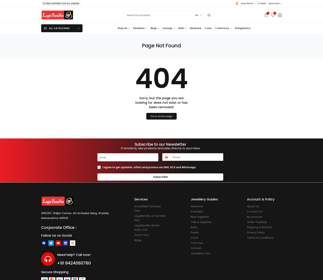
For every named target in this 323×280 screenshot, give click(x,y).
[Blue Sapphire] (200, 217)
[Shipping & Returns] (259, 227)
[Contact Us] (254, 211)
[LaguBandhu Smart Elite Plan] (150, 218)
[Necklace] (195, 28)
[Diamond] (197, 206)
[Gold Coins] (141, 235)
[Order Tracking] (256, 222)
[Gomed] (196, 248)
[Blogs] (137, 240)
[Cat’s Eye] (197, 243)
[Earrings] (169, 28)
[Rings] (154, 28)
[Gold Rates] (248, 3)
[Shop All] (124, 28)
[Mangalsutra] (242, 28)
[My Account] (255, 217)
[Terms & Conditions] (260, 238)
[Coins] (208, 28)
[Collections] (223, 28)
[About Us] (253, 206)
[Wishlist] (273, 15)
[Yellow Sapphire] (201, 222)
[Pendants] (140, 28)
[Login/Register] (280, 15)
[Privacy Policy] (256, 232)
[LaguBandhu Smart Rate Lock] (150, 227)
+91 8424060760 (74, 263)
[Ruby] (194, 227)
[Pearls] (195, 232)
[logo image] (57, 15)
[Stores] (262, 3)
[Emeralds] (197, 211)
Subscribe (160, 177)
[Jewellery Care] (200, 253)
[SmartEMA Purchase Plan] (150, 208)
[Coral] (194, 238)
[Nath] (182, 28)
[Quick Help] (275, 3)
